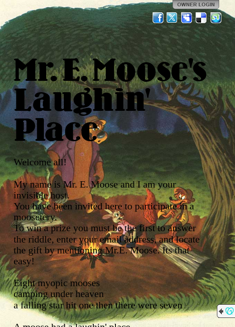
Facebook (158, 17)
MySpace (187, 17)
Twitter (172, 17)
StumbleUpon (216, 17)
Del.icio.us (201, 17)
